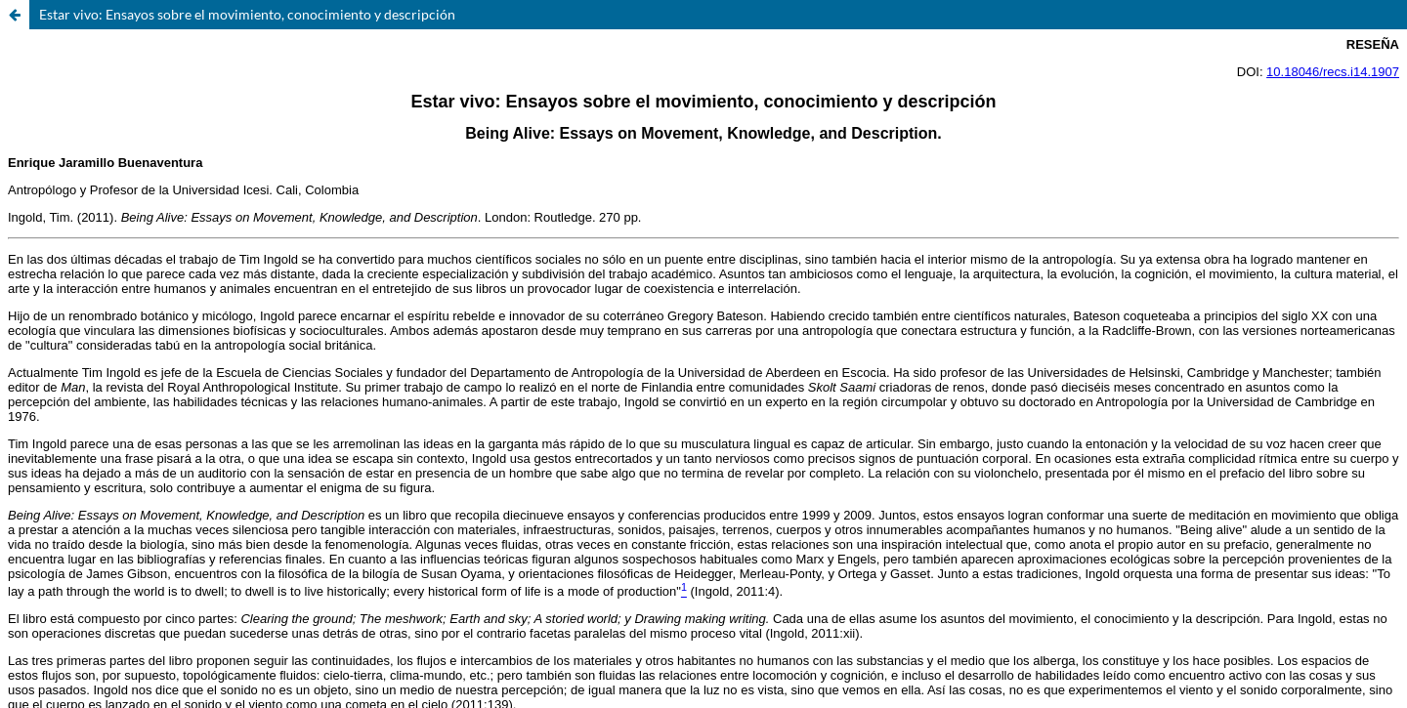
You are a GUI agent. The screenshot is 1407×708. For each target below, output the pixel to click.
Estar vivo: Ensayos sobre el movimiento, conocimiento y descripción (247, 14)
